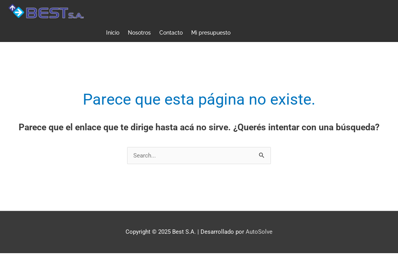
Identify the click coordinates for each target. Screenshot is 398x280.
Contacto (171, 33)
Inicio (112, 33)
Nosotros (139, 33)
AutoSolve (259, 231)
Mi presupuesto (210, 33)
